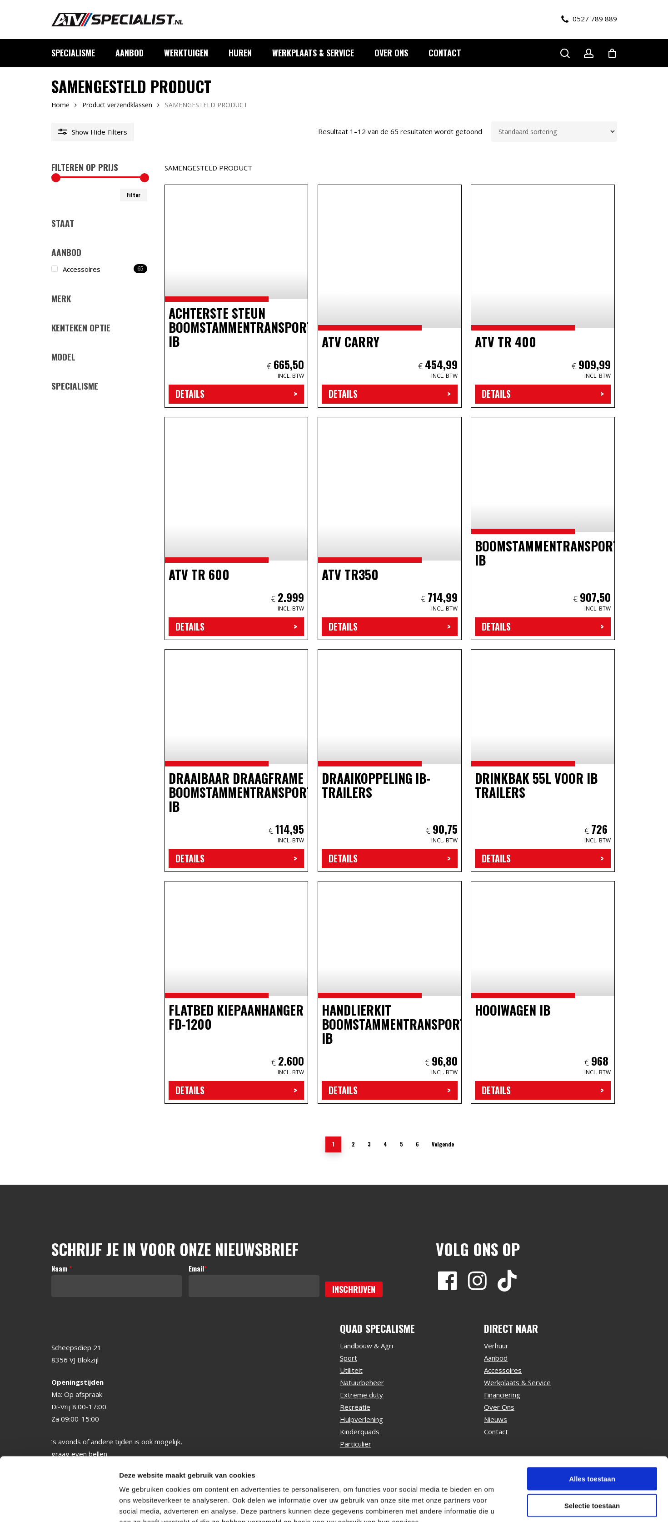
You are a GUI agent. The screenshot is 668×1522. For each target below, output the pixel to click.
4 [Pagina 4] (385, 1144)
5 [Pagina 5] (401, 1144)
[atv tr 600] (236, 528)
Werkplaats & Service (517, 1382)
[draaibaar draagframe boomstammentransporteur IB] (236, 760)
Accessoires (503, 1370)
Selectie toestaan (592, 1451)
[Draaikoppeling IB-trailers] (389, 760)
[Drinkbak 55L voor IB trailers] (542, 760)
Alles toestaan (592, 1424)
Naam (61, 1268)
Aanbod (496, 1357)
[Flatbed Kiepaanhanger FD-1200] (236, 992)
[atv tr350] (389, 528)
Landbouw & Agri (366, 1345)
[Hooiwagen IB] (542, 992)
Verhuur (496, 1345)
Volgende (443, 1144)
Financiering (502, 1394)
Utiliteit (351, 1370)
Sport (348, 1357)
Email (198, 1268)
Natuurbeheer (362, 1382)
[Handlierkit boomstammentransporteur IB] (389, 992)
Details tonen (491, 1504)
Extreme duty (361, 1394)
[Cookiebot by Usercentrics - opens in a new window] (59, 1504)
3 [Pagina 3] (369, 1144)
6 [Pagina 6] (417, 1144)
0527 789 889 (589, 19)
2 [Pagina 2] (353, 1144)
